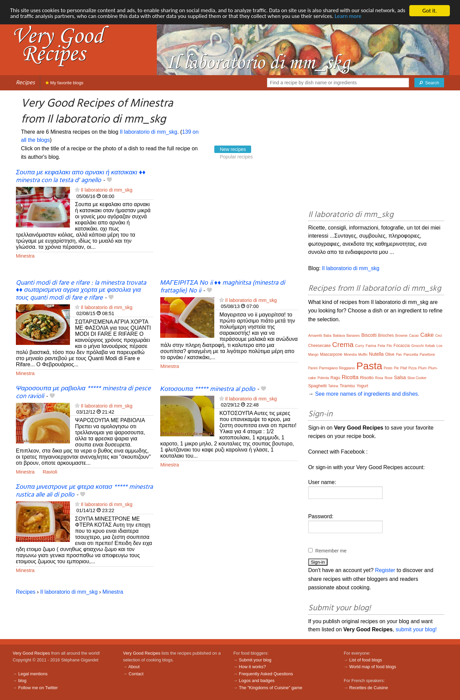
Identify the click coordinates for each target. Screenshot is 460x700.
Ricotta (350, 377)
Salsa (400, 377)
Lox (439, 346)
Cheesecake (319, 345)
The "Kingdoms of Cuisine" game (270, 687)
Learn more (358, 16)
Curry (359, 346)
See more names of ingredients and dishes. (367, 394)
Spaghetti (317, 385)
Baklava (339, 335)
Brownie (401, 335)
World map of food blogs (372, 666)
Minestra (25, 256)
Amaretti (315, 335)
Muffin (362, 354)
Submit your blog (255, 659)
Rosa (379, 378)
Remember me (331, 550)
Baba (327, 335)
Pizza (412, 368)
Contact (135, 673)
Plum (422, 368)
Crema (343, 344)
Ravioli (50, 472)
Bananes (353, 335)
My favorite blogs (64, 82)
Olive (389, 354)
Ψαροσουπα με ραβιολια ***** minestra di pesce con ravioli (83, 392)
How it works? (252, 666)
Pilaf (403, 368)
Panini (313, 368)
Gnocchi (417, 346)
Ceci (438, 335)
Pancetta (411, 354)
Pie (396, 368)
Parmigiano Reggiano (337, 368)
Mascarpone (331, 354)
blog (22, 680)
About (134, 666)
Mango (313, 354)
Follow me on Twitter (38, 687)
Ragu (335, 377)
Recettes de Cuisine (368, 687)
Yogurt (362, 386)
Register (385, 570)
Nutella (376, 354)
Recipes (25, 82)
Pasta (369, 365)
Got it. (429, 10)
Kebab (430, 346)
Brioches (386, 335)
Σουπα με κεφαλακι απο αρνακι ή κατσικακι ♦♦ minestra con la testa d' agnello (81, 176)
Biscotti (369, 335)
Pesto (388, 368)
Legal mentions (33, 673)
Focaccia (401, 345)
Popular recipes (236, 156)
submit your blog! (416, 629)
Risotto (366, 377)
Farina (371, 346)
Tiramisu (347, 386)
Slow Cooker (417, 378)
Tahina (333, 386)
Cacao (414, 335)
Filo (389, 346)
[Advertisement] (229, 224)
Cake (427, 335)
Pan (399, 354)
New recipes (233, 149)
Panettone (427, 354)
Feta (381, 346)
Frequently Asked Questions (266, 673)
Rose (388, 378)
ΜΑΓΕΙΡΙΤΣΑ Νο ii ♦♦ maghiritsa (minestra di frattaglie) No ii (222, 287)
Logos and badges (256, 680)
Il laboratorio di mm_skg (148, 132)
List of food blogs (365, 659)
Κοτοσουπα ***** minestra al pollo (207, 389)
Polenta (323, 378)
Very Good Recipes (31, 653)
